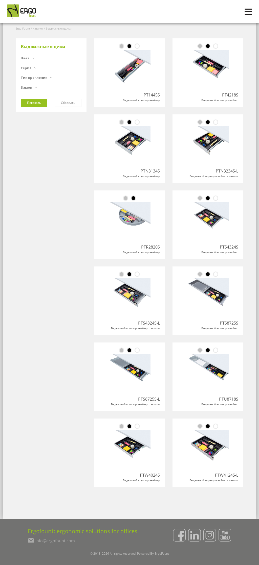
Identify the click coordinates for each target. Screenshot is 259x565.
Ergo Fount (23, 28)
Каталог (38, 28)
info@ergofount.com (55, 541)
